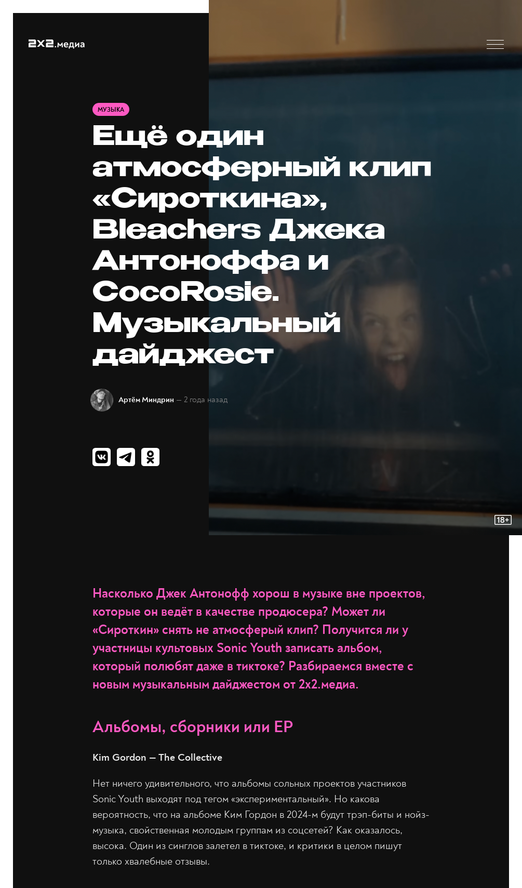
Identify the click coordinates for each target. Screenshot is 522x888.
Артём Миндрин (146, 400)
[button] (495, 44)
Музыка (111, 110)
